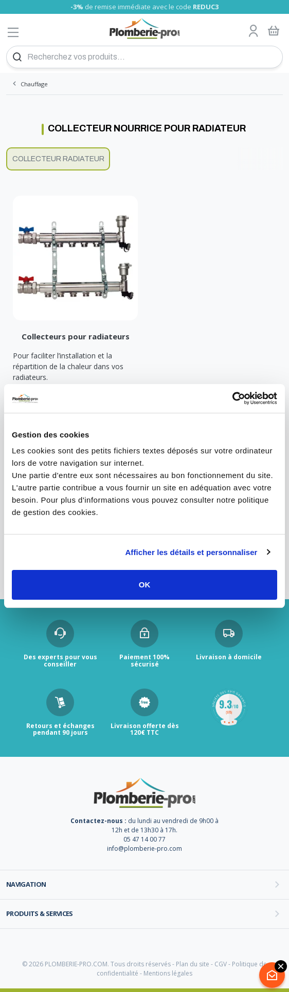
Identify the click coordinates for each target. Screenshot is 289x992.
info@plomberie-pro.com (144, 848)
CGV (220, 964)
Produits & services (39, 913)
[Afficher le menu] (13, 32)
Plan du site (192, 964)
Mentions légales (167, 973)
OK (145, 584)
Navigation (26, 884)
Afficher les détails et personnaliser (191, 552)
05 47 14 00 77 (144, 839)
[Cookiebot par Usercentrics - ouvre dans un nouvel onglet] (232, 398)
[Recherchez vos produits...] (144, 57)
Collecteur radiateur (58, 159)
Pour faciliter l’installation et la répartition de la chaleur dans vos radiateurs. (68, 366)
